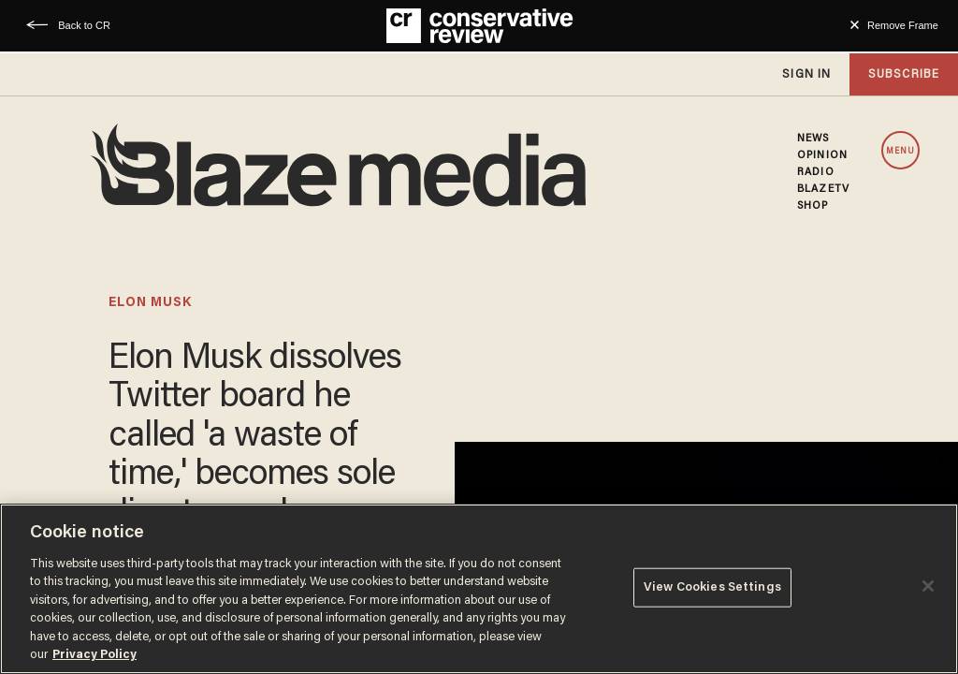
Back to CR (84, 25)
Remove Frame (902, 25)
